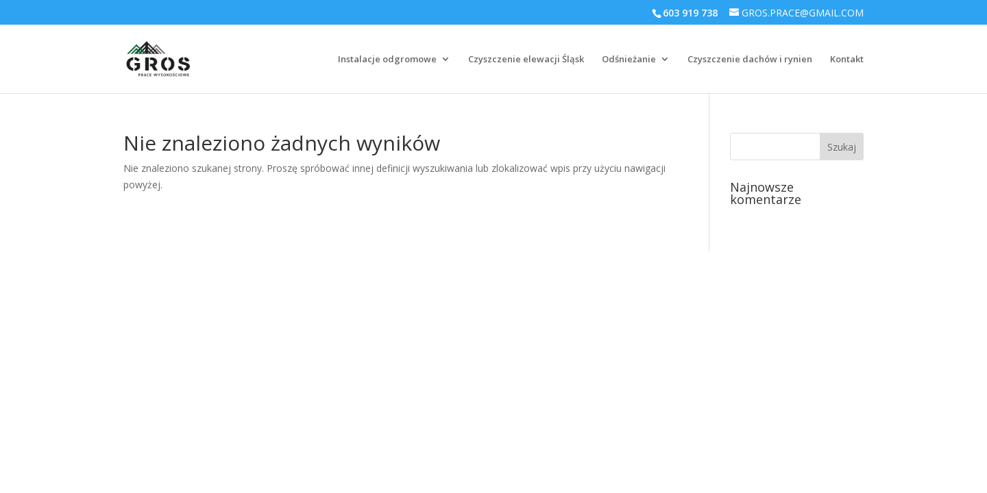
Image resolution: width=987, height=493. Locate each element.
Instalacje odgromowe (387, 59)
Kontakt (847, 59)
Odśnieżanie (629, 59)
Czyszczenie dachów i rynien (749, 59)
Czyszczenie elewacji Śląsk (526, 59)
